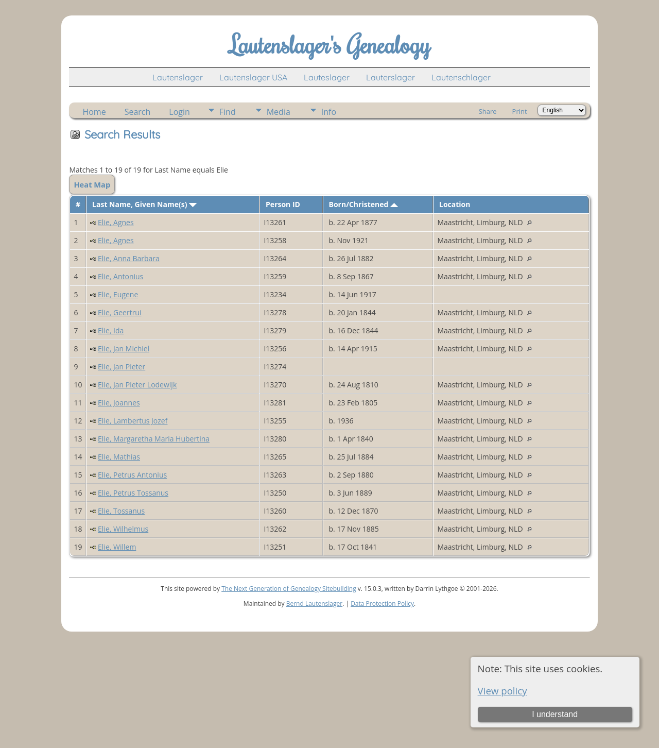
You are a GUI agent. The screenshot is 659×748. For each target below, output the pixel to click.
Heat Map (92, 184)
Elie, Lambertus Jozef (132, 421)
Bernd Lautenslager (314, 603)
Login (179, 111)
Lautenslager (177, 77)
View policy (502, 690)
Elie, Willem (117, 547)
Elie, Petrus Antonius (132, 475)
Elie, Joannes (119, 402)
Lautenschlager (461, 77)
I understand (555, 714)
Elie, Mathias (119, 457)
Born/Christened (363, 204)
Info (328, 111)
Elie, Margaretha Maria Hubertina (154, 439)
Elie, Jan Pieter (121, 366)
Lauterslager (390, 77)
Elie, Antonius (120, 276)
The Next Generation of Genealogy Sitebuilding (288, 588)
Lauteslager (327, 77)
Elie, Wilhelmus (123, 529)
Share (488, 111)
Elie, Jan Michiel (123, 348)
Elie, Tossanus (121, 511)
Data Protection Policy (382, 603)
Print (519, 111)
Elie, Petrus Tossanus (133, 493)
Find (227, 111)
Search (138, 111)
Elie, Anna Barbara (129, 258)
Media (278, 111)
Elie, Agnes (116, 222)
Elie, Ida (111, 330)
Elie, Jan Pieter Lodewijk (137, 384)
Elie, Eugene (118, 294)
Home (94, 111)
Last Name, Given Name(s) (144, 204)
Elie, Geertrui (119, 312)
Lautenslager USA (253, 77)
